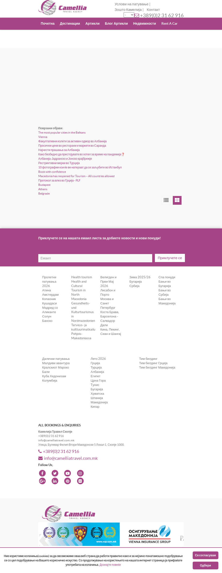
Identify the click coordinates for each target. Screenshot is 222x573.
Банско (47, 321)
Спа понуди (167, 277)
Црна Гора (98, 380)
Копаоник (49, 299)
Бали (46, 372)
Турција (96, 367)
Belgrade (44, 193)
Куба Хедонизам (54, 376)
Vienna (42, 136)
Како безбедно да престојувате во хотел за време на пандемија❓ (81, 154)
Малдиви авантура (56, 363)
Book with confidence (52, 171)
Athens (42, 189)
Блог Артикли (116, 23)
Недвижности (144, 23)
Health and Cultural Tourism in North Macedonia (79, 290)
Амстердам (50, 294)
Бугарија (135, 281)
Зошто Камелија (128, 10)
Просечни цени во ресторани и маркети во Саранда (72, 145)
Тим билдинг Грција (153, 363)
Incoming (80, 35)
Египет (95, 376)
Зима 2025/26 (140, 277)
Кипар (95, 406)
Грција (95, 363)
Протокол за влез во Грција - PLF (59, 180)
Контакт (153, 10)
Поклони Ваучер (54, 35)
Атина (46, 290)
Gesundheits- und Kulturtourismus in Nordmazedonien (83, 312)
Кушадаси (49, 303)
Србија (134, 286)
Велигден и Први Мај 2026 (108, 281)
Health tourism (81, 277)
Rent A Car (169, 23)
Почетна (48, 23)
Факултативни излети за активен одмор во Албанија (72, 141)
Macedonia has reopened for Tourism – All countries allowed (76, 176)
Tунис (95, 385)
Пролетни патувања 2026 (49, 281)
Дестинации (70, 23)
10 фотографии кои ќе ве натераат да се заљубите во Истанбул (80, 167)
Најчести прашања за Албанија (59, 149)
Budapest (44, 184)
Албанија (97, 372)
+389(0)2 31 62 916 (162, 15)
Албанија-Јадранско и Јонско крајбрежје (65, 158)
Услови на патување (132, 4)
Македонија (99, 402)
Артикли (92, 23)
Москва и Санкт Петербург (107, 303)
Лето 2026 (98, 359)
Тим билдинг (148, 359)
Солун (46, 316)
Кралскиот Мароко (55, 367)
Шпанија (97, 398)
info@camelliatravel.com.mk (68, 458)
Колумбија (49, 380)
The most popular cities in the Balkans (62, 132)
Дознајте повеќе (110, 564)
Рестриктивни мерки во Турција (59, 163)
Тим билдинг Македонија (157, 367)
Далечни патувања (56, 359)
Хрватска (97, 393)
